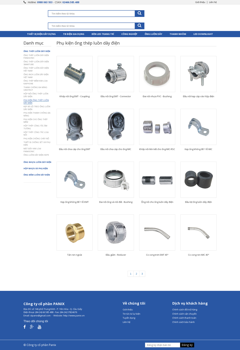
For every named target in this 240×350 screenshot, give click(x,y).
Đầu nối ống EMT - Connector (116, 96)
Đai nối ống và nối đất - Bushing (115, 202)
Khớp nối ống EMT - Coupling (75, 96)
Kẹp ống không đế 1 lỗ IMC (198, 149)
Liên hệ (213, 2)
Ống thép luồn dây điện (37, 51)
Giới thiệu (200, 2)
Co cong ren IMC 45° (198, 254)
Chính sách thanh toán (184, 317)
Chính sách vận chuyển (184, 313)
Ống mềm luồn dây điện (37, 174)
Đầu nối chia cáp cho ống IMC (115, 149)
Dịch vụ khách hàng (190, 303)
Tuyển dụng (129, 317)
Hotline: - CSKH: (53, 2)
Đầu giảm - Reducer (116, 254)
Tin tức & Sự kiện (131, 313)
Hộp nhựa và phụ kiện (36, 168)
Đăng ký (187, 345)
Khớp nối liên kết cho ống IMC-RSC (157, 149)
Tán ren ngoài (74, 254)
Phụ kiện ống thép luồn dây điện (36, 101)
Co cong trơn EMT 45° (157, 254)
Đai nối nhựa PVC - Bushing (157, 96)
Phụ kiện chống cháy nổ (36, 138)
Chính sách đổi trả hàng (184, 309)
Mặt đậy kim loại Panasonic (32, 150)
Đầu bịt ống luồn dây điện (198, 202)
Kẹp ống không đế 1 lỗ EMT (75, 202)
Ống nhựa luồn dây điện (37, 162)
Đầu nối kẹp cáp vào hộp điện (198, 96)
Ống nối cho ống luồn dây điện (157, 202)
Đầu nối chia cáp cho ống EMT (74, 149)
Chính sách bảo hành (183, 322)
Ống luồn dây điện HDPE (36, 155)
